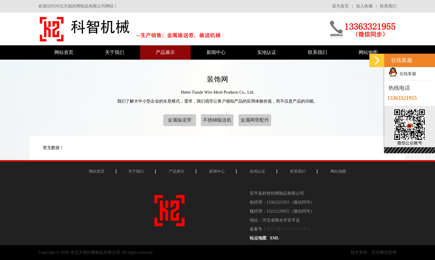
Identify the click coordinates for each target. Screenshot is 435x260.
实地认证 (257, 171)
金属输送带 (180, 120)
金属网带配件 (254, 120)
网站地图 (338, 171)
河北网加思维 (384, 252)
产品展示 (176, 171)
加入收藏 (364, 6)
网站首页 (96, 171)
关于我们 (136, 171)
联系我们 (388, 6)
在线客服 (402, 74)
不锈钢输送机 (217, 120)
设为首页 (340, 6)
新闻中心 (217, 171)
